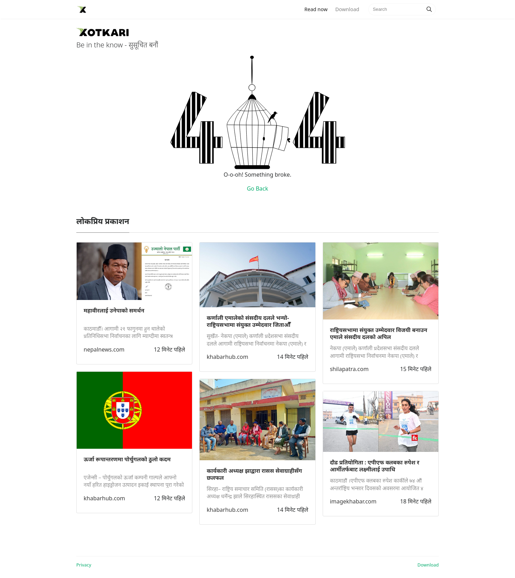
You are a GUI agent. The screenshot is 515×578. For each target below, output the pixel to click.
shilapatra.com (349, 369)
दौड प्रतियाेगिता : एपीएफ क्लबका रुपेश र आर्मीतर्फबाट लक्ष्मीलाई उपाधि (375, 465)
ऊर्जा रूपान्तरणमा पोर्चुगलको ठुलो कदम (127, 459)
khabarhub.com (104, 498)
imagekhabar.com (353, 501)
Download (347, 9)
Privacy (83, 565)
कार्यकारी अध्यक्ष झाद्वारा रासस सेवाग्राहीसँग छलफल (254, 474)
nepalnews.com (104, 349)
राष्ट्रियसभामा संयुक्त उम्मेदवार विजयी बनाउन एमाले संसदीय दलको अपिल (378, 333)
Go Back (257, 188)
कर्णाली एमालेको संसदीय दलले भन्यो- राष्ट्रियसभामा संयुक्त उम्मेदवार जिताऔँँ (248, 321)
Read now (318, 9)
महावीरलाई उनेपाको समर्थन (114, 310)
